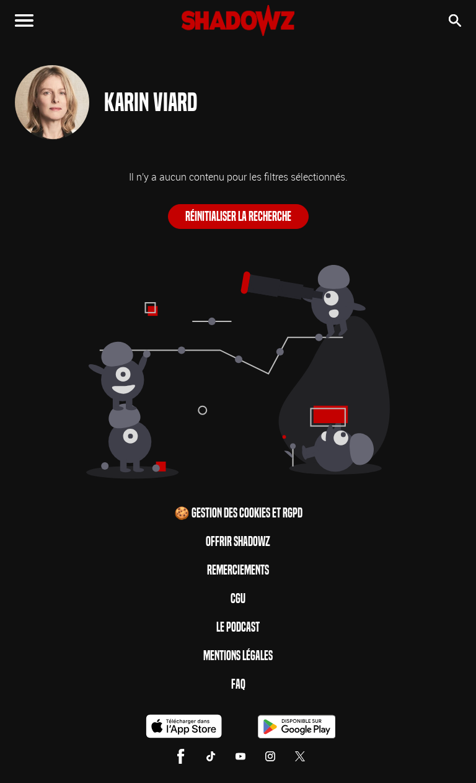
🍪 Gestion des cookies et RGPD (238, 513)
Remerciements (238, 570)
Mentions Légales (238, 655)
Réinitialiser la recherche (238, 216)
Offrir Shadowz (238, 541)
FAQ (238, 684)
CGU (238, 598)
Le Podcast (238, 627)
